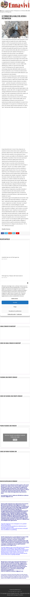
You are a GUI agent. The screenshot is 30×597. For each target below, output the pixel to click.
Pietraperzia (17, 10)
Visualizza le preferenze (15, 311)
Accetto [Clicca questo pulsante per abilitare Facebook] (15, 439)
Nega (15, 306)
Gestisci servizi (14, 298)
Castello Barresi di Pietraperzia (10, 257)
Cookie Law (19, 314)
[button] (27, 283)
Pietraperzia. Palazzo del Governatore (12, 276)
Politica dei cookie (12, 314)
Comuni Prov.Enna (9, 10)
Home (2, 10)
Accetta (15, 302)
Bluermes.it (17, 589)
